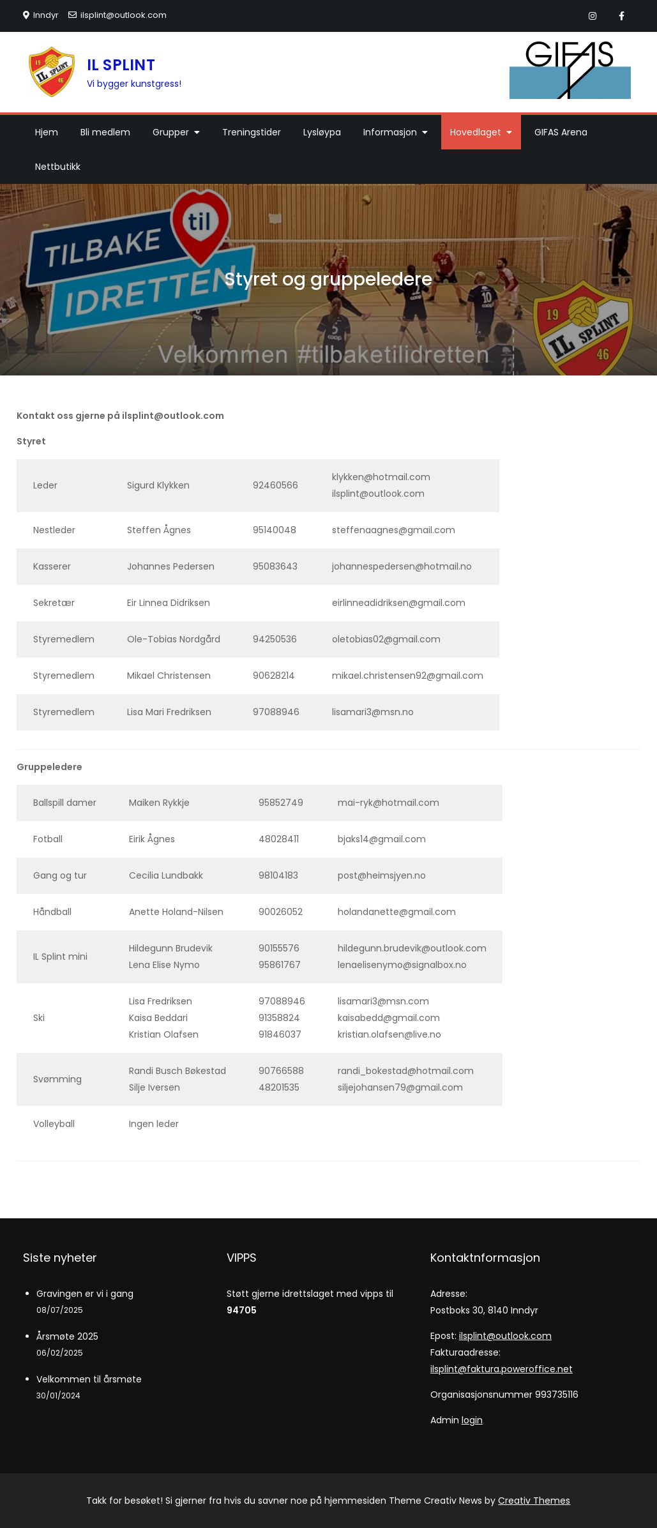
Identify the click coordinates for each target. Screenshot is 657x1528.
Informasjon (390, 132)
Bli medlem (105, 132)
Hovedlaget (475, 132)
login (472, 1420)
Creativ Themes (534, 1500)
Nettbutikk (57, 166)
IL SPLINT (121, 64)
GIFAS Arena (560, 132)
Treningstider (251, 132)
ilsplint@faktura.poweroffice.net (501, 1369)
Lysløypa (322, 132)
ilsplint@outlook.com (117, 15)
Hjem (46, 132)
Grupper (171, 132)
